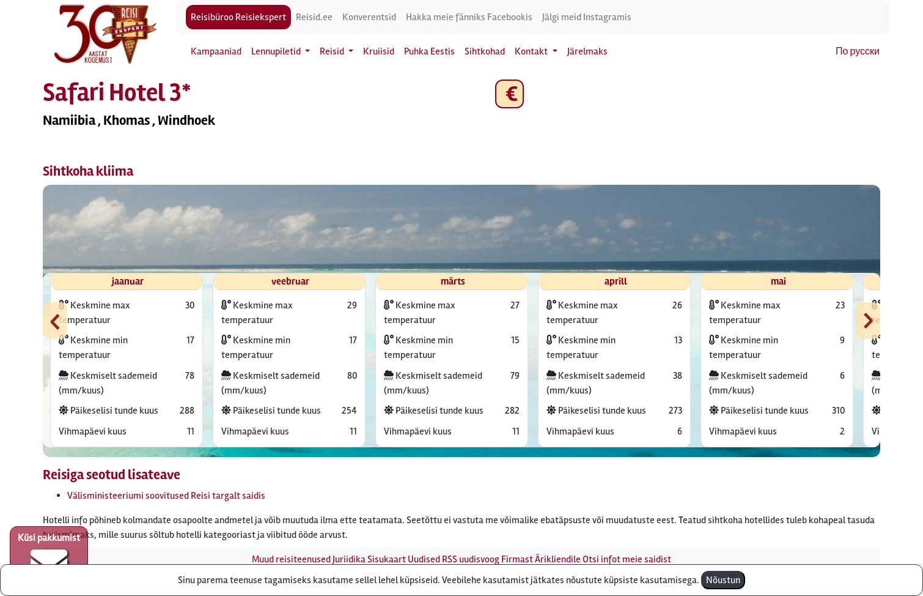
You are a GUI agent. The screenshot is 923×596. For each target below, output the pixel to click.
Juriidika (349, 559)
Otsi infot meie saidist (627, 559)
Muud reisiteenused (291, 559)
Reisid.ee (314, 17)
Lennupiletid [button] (277, 51)
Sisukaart (386, 559)
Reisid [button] (333, 51)
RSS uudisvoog (470, 559)
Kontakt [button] (532, 51)
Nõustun (723, 580)
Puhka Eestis (429, 51)
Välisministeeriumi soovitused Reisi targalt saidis (166, 496)
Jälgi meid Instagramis (586, 17)
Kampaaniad (216, 51)
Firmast (517, 559)
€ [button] (509, 94)
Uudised (424, 559)
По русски (858, 51)
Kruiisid (378, 51)
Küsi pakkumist (49, 557)
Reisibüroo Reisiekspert (238, 17)
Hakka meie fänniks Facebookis (469, 17)
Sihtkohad (485, 51)
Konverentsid (369, 17)
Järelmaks (587, 51)
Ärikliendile (558, 559)
